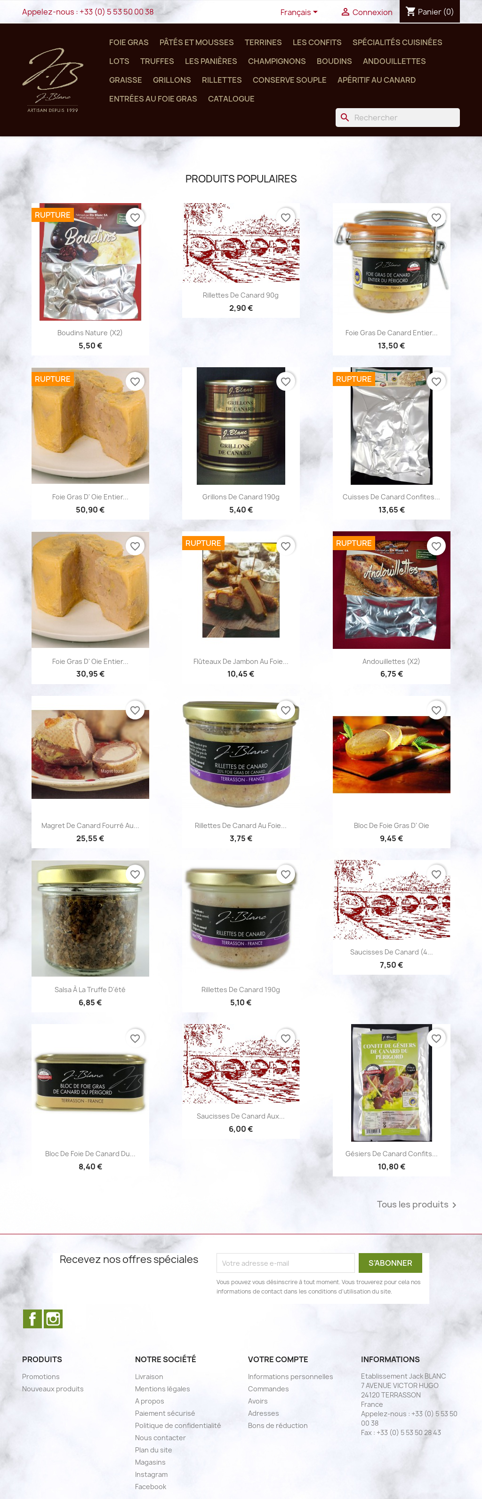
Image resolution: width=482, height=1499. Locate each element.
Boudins (334, 61)
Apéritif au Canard (376, 80)
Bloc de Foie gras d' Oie (391, 825)
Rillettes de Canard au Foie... (241, 825)
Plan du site (153, 1449)
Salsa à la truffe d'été (90, 989)
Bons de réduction (278, 1425)
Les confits (317, 42)
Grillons (172, 80)
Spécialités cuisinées (397, 42)
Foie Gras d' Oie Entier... (90, 496)
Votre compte (278, 1359)
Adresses (263, 1413)
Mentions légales (162, 1388)
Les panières (211, 61)
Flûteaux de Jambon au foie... (241, 661)
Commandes (268, 1388)
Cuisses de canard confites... (391, 496)
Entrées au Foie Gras (153, 99)
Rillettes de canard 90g (241, 295)
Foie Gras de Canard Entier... (391, 332)
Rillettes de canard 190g (240, 989)
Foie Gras (129, 42)
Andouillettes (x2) (391, 661)
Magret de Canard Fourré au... (90, 825)
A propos (149, 1400)
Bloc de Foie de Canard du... (90, 1153)
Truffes (157, 61)
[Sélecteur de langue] (301, 12)
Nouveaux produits (53, 1388)
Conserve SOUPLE (290, 80)
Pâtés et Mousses (197, 42)
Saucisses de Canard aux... (241, 1116)
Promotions (41, 1376)
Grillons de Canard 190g (241, 496)
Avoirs (258, 1400)
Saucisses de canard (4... (391, 951)
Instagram (53, 1319)
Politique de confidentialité (178, 1425)
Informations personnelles (290, 1376)
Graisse (125, 80)
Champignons (277, 61)
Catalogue (231, 99)
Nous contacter (160, 1437)
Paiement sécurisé (165, 1413)
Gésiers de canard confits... (391, 1153)
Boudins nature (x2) (90, 332)
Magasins (150, 1462)
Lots (119, 61)
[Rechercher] (398, 117)
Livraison (149, 1376)
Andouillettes (394, 61)
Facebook (32, 1319)
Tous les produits (418, 1205)
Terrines (263, 42)
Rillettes (222, 80)
